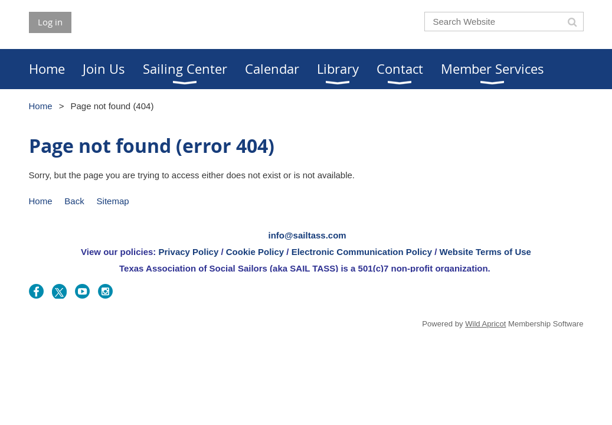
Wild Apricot (485, 323)
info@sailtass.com (307, 235)
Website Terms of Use (485, 252)
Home (41, 106)
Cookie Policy (255, 252)
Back (74, 201)
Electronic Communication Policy (362, 252)
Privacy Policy (189, 252)
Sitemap (113, 201)
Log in (50, 22)
